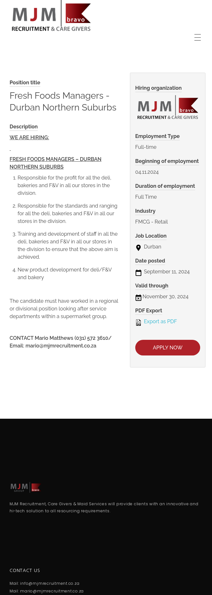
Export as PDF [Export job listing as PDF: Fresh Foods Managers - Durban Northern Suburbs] (156, 321)
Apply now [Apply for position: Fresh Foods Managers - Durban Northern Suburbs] (168, 348)
